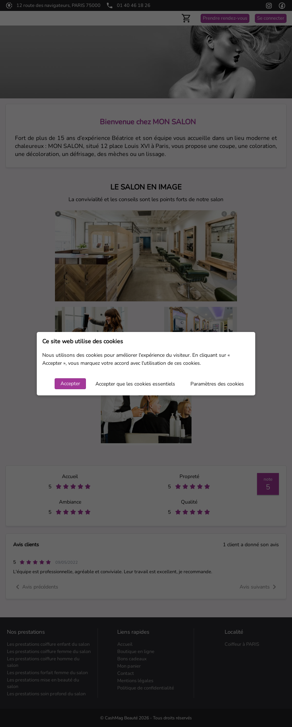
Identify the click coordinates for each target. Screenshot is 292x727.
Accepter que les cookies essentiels (135, 383)
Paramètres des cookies (217, 383)
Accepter (70, 383)
